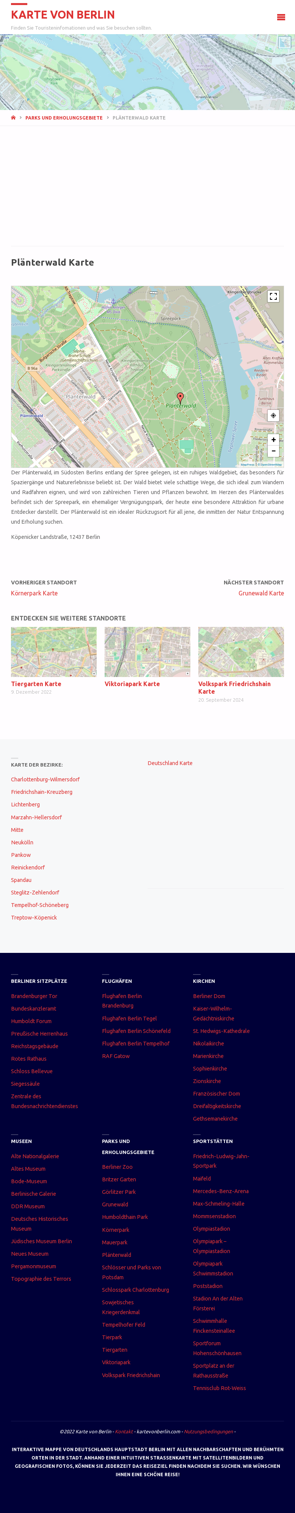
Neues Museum (30, 1254)
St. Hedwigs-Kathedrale (221, 1031)
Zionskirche (207, 1081)
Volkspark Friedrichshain (131, 1375)
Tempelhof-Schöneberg (40, 905)
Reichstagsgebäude (34, 1046)
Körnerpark (115, 1230)
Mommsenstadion (214, 1216)
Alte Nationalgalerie (35, 1156)
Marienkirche (208, 1056)
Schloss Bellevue (32, 1071)
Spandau (21, 880)
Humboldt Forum (31, 1021)
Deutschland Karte (170, 763)
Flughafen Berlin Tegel (129, 1018)
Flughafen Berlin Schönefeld (136, 1031)
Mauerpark (114, 1242)
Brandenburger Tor (34, 996)
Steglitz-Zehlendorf (35, 893)
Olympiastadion (211, 1229)
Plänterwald (116, 1255)
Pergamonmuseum (33, 1266)
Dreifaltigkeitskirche (217, 1106)
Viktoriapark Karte (132, 683)
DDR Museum (28, 1206)
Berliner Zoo (117, 1167)
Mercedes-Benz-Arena (221, 1191)
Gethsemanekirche (215, 1119)
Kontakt (124, 1431)
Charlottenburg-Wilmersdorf (45, 779)
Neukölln (22, 842)
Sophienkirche (210, 1069)
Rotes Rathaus (29, 1059)
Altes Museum (28, 1169)
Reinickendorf (28, 867)
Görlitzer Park (119, 1192)
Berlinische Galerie (33, 1194)
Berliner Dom (209, 996)
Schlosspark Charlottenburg (135, 1290)
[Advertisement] (147, 190)
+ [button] (273, 439)
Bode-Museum (29, 1181)
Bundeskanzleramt (33, 1009)
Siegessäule (25, 1084)
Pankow (21, 855)
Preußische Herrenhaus (39, 1034)
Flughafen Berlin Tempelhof (135, 1044)
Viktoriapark (116, 1362)
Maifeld (202, 1179)
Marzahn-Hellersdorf (36, 817)
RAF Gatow (116, 1056)
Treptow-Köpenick (34, 918)
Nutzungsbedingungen (208, 1431)
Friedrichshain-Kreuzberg (41, 792)
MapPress (247, 464)
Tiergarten (114, 1350)
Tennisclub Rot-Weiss (219, 1388)
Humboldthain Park (125, 1217)
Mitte (17, 830)
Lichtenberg (25, 804)
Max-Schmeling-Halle (219, 1204)
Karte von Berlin (63, 14)
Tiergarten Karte (36, 683)
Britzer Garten (119, 1179)
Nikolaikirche (208, 1044)
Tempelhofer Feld (123, 1325)
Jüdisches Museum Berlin (41, 1241)
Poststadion (208, 1286)
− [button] (273, 451)
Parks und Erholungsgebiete (64, 117)
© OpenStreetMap (269, 464)
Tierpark (112, 1337)
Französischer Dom (216, 1094)
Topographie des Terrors (41, 1279)
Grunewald (115, 1204)
